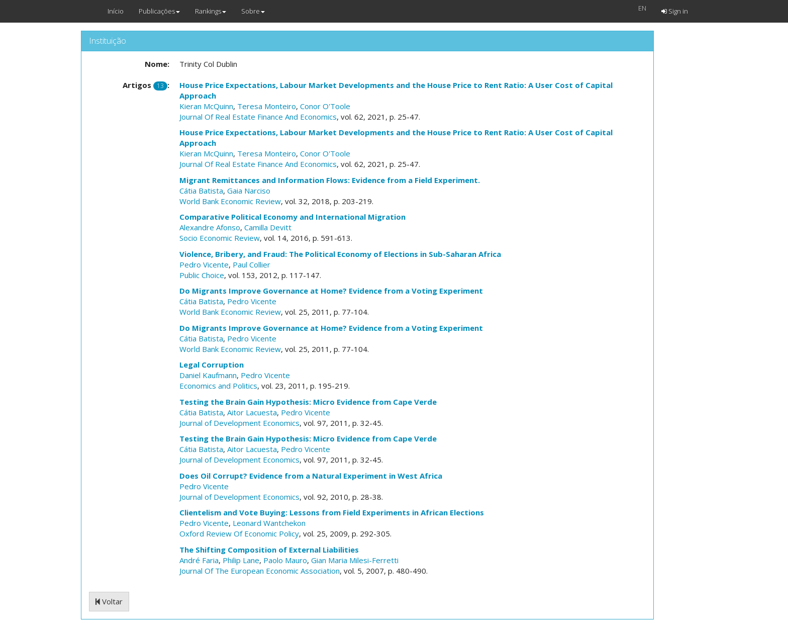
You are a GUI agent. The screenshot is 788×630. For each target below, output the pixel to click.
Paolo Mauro (285, 560)
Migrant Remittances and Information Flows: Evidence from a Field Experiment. (329, 180)
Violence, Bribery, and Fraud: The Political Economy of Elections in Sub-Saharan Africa (340, 254)
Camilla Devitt (267, 227)
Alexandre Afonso (209, 227)
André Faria (199, 560)
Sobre (253, 11)
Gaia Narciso (248, 191)
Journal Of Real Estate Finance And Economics (258, 117)
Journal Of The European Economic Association (259, 571)
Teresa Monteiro (266, 106)
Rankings (210, 11)
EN (642, 8)
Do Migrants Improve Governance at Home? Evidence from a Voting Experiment (331, 291)
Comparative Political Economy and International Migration (292, 217)
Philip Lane (241, 560)
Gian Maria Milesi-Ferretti (355, 560)
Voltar (109, 601)
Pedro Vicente (204, 264)
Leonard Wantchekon (269, 523)
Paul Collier (251, 264)
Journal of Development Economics (239, 423)
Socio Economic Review (219, 238)
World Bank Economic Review (230, 201)
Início (116, 11)
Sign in (674, 11)
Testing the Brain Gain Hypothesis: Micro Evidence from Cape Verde (308, 402)
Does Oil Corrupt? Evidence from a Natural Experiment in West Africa (310, 476)
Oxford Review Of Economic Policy (239, 533)
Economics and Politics (218, 386)
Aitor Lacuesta (252, 412)
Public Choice (201, 275)
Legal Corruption (211, 364)
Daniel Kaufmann (208, 375)
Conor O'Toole (325, 106)
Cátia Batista (201, 191)
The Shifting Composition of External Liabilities (269, 550)
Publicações (159, 11)
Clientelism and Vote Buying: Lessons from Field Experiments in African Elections (331, 512)
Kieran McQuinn (206, 106)
